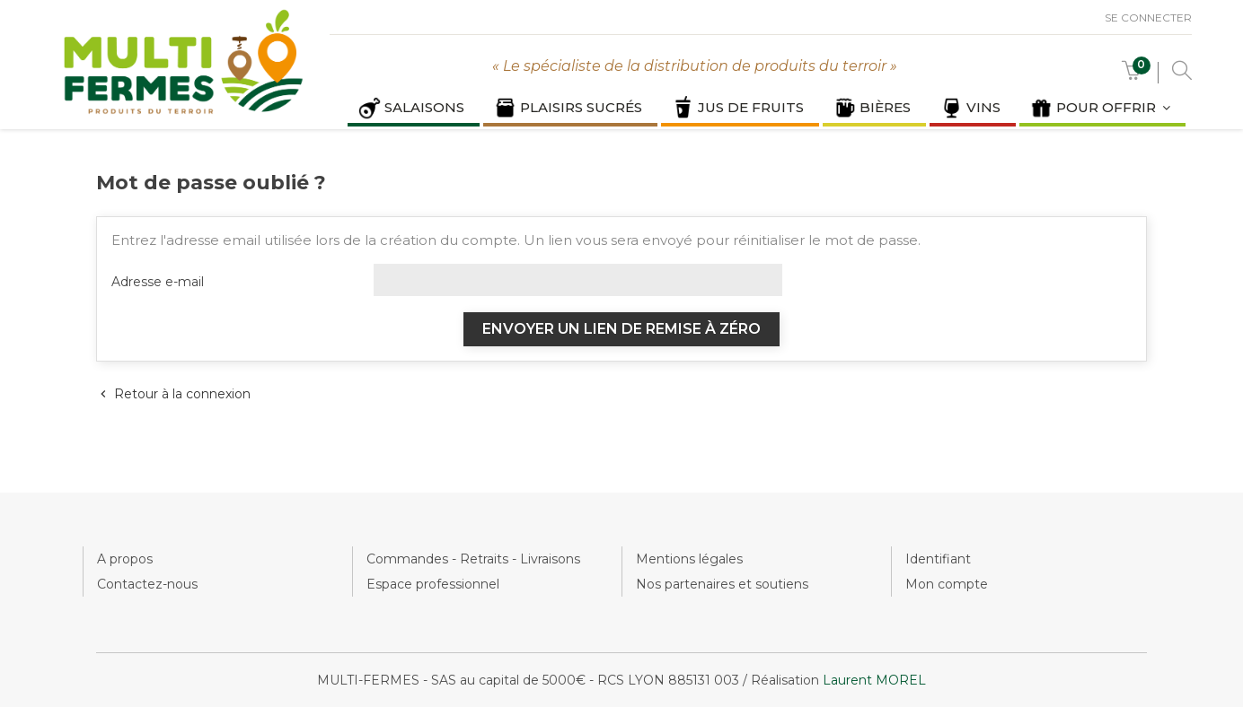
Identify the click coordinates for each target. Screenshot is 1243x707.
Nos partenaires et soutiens (722, 584)
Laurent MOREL (874, 680)
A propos (125, 559)
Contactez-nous (147, 584)
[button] (1132, 75)
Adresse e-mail (157, 282)
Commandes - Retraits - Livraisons (473, 559)
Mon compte (946, 584)
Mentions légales (689, 559)
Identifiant (938, 559)
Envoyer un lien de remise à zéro (621, 328)
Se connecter (1148, 17)
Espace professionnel (432, 584)
